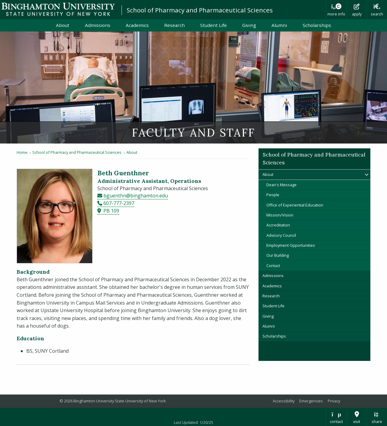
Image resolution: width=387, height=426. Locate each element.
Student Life (213, 25)
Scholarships (317, 25)
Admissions (97, 25)
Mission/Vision (279, 215)
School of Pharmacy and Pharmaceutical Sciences (200, 10)
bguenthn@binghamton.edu (135, 195)
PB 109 (111, 210)
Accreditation (278, 225)
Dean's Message (281, 184)
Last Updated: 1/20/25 (193, 422)
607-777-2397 (118, 203)
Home (22, 152)
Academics (137, 25)
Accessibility (283, 401)
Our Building (277, 255)
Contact (273, 265)
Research (174, 25)
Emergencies (311, 401)
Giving (249, 25)
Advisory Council (281, 235)
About (62, 25)
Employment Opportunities (290, 245)
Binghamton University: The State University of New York (58, 9)
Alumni (279, 25)
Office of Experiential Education (294, 205)
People (272, 194)
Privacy (334, 401)
